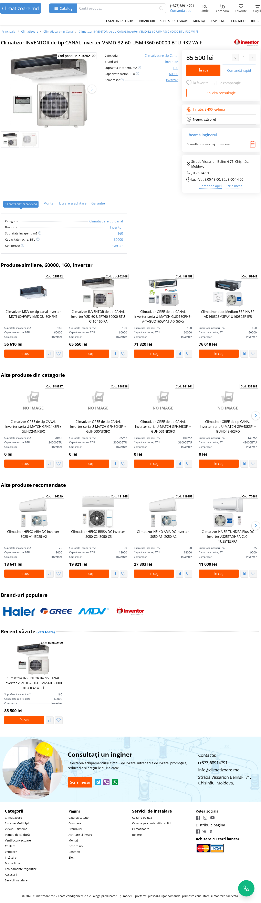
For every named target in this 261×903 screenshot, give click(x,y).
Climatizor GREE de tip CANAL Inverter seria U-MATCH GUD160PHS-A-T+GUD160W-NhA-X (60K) (162, 316)
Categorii (14, 811)
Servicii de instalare (152, 811)
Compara (75, 823)
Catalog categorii (120, 21)
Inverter (172, 80)
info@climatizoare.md (219, 770)
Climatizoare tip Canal (161, 55)
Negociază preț (201, 119)
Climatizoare (13, 817)
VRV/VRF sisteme (16, 829)
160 (175, 68)
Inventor (171, 61)
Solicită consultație (221, 93)
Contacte (238, 21)
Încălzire (11, 857)
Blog (255, 21)
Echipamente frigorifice (21, 869)
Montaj (199, 21)
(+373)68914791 (182, 5)
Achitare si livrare (174, 21)
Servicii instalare (16, 880)
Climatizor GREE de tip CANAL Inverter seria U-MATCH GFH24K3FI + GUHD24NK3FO (33, 426)
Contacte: (207, 755)
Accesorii (11, 875)
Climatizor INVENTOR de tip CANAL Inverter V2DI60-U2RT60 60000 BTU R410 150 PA (98, 316)
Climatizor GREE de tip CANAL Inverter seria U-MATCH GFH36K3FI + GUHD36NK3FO (163, 426)
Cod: (54, 276)
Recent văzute (28, 631)
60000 (173, 74)
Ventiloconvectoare (18, 840)
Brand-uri (147, 21)
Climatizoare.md (20, 8)
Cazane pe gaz (142, 817)
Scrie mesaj (234, 186)
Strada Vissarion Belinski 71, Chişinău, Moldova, (217, 164)
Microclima (12, 863)
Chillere (10, 846)
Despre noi (218, 21)
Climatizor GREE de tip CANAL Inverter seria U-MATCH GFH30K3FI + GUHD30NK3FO (98, 426)
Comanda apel (181, 10)
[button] (92, 89)
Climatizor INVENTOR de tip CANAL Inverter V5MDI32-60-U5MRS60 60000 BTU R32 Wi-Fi (33, 683)
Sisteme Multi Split (18, 823)
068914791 (201, 173)
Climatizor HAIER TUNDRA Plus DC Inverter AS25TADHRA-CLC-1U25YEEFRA (228, 536)
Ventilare (11, 852)
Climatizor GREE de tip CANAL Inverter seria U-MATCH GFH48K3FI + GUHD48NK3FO (228, 426)
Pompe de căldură (17, 835)
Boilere (137, 835)
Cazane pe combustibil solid (151, 823)
